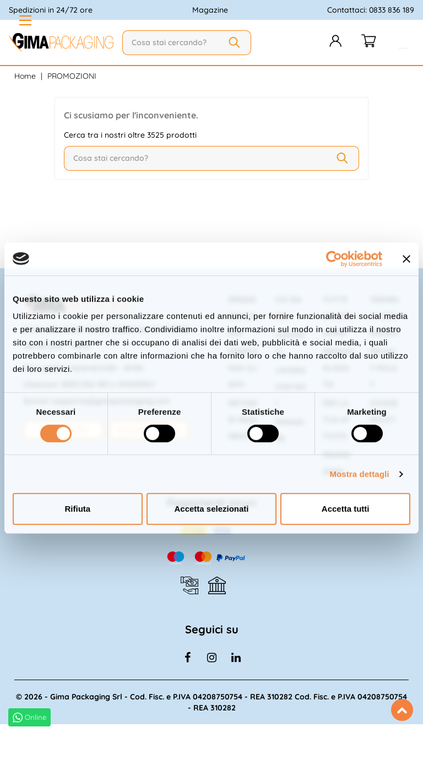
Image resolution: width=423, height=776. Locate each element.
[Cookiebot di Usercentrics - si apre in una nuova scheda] (334, 259)
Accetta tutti (346, 508)
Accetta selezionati (211, 508)
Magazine (210, 10)
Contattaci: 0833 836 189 (370, 10)
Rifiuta (77, 508)
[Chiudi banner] (406, 259)
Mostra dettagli (359, 474)
